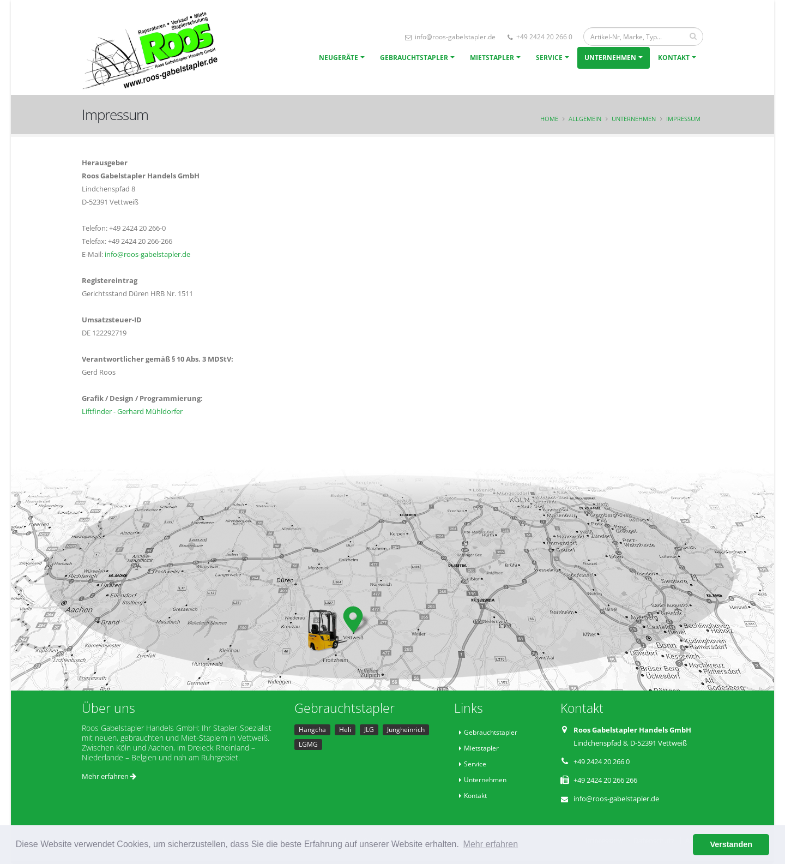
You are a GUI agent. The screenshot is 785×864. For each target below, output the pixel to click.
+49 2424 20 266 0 (540, 36)
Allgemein (585, 119)
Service (549, 57)
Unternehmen (610, 57)
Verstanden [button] (731, 844)
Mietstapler (492, 57)
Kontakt (674, 57)
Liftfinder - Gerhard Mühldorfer (132, 411)
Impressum (683, 119)
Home (549, 119)
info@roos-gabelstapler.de (450, 36)
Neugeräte (338, 57)
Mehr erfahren (109, 776)
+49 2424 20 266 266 (605, 780)
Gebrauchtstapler (414, 57)
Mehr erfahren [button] (490, 844)
